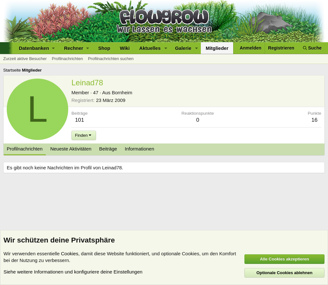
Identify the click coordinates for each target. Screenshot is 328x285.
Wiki (125, 48)
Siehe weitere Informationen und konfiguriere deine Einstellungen (73, 271)
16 (314, 120)
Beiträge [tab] (108, 148)
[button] (36, 48)
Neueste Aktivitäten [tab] (70, 148)
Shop (104, 48)
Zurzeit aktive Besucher (25, 58)
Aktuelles (150, 48)
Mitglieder (217, 48)
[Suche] (312, 48)
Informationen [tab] (139, 148)
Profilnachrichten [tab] (25, 148)
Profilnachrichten (67, 58)
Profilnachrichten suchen (111, 58)
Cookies (69, 253)
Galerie (183, 48)
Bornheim (122, 92)
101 (79, 120)
